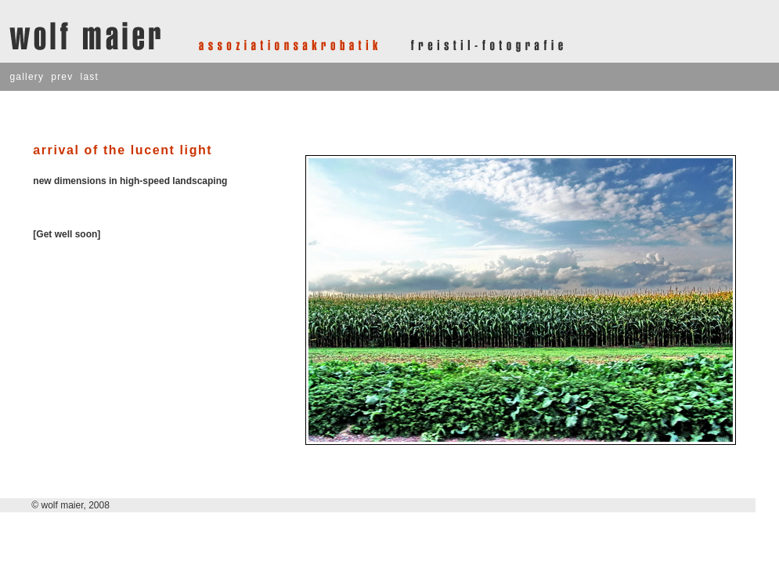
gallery (26, 76)
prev (62, 76)
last (90, 76)
